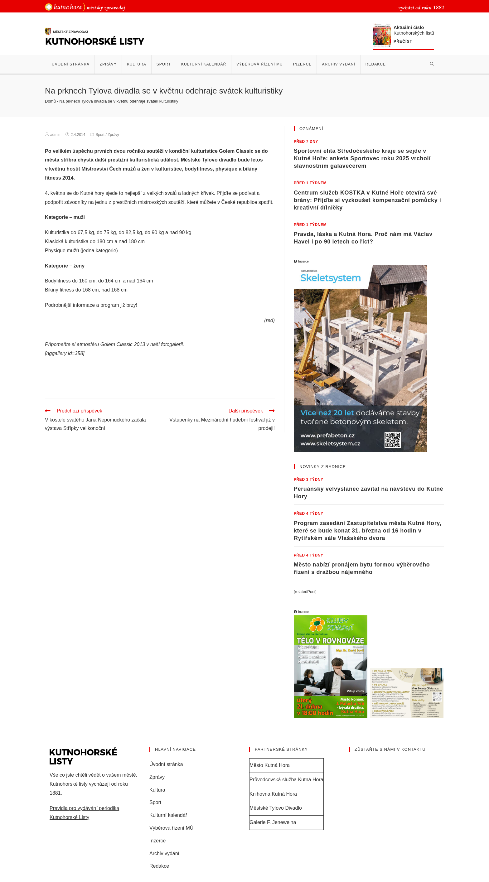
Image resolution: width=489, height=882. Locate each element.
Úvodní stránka (166, 764)
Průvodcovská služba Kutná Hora (286, 779)
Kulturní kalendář (168, 815)
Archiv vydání (164, 853)
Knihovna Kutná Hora (273, 794)
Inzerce (157, 840)
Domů (50, 101)
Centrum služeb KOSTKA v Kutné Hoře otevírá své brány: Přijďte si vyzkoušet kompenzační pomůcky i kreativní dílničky (367, 200)
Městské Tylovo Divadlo (275, 808)
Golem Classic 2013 (122, 344)
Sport (99, 135)
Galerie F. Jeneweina (272, 822)
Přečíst (403, 42)
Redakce (159, 866)
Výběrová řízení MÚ (171, 828)
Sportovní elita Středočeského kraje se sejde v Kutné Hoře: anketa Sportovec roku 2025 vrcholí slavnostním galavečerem (362, 158)
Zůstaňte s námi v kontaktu (390, 749)
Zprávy (113, 135)
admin (55, 135)
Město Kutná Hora (269, 765)
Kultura (157, 790)
